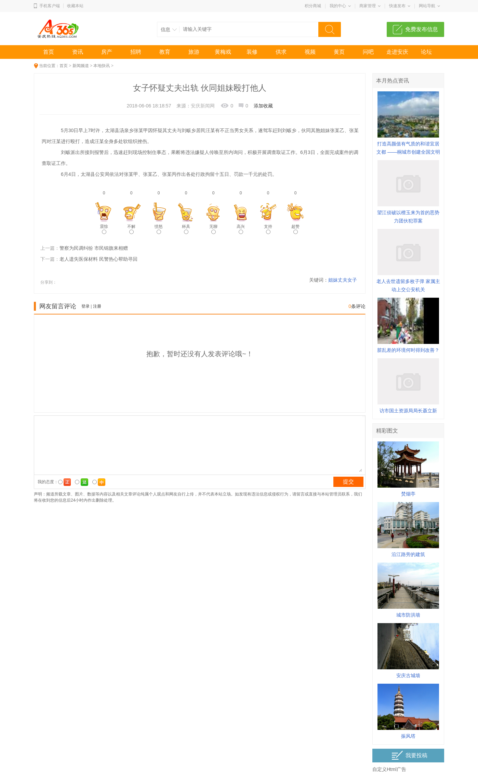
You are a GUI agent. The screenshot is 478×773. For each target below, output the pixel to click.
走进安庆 (397, 52)
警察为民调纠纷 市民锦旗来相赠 (93, 248)
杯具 (186, 229)
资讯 (77, 52)
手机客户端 (49, 5)
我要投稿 (409, 755)
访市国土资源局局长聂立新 (408, 410)
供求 (281, 52)
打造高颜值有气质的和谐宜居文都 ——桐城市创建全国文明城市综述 (408, 152)
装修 (252, 52)
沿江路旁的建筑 (408, 554)
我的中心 (338, 5)
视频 (310, 52)
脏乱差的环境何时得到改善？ (408, 350)
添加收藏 (263, 105)
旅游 (193, 52)
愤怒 (159, 229)
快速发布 (397, 5)
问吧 (368, 52)
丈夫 (342, 280)
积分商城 (313, 5)
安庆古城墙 (408, 675)
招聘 (135, 52)
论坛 (426, 52)
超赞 (295, 229)
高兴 (241, 229)
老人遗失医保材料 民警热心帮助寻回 (98, 259)
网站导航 (427, 5)
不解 (131, 229)
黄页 (339, 52)
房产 (106, 52)
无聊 (213, 229)
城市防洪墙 (408, 615)
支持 (268, 229)
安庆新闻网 (203, 105)
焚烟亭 (408, 494)
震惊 (104, 229)
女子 (352, 280)
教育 (164, 52)
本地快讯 (101, 65)
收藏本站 (75, 5)
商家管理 (367, 5)
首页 (48, 52)
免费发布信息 (421, 29)
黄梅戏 (223, 52)
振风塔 (408, 736)
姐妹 (333, 280)
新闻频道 (80, 65)
